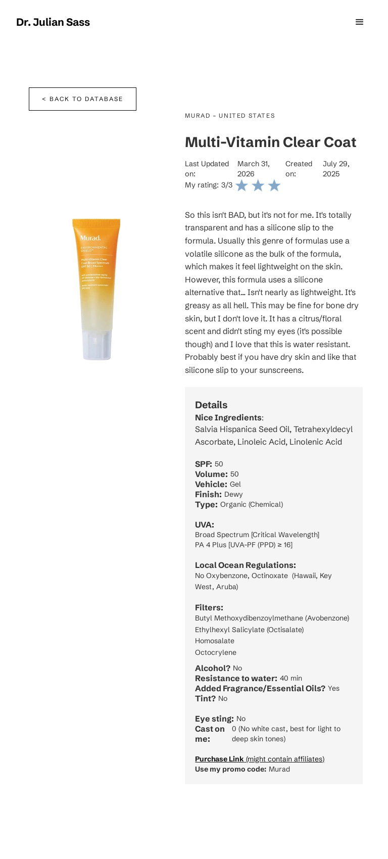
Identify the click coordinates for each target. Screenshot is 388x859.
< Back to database (82, 99)
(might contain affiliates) (259, 758)
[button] (360, 22)
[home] (53, 22)
